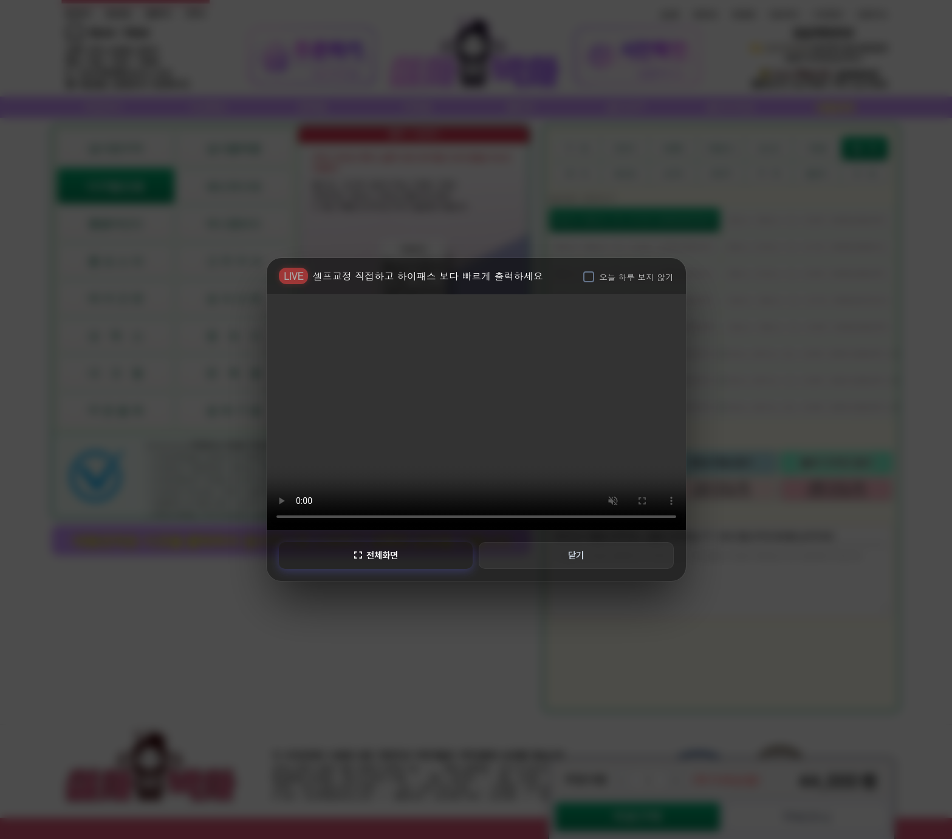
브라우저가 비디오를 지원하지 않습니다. (476, 410)
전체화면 (374, 554)
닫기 (576, 554)
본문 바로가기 (0, 0)
